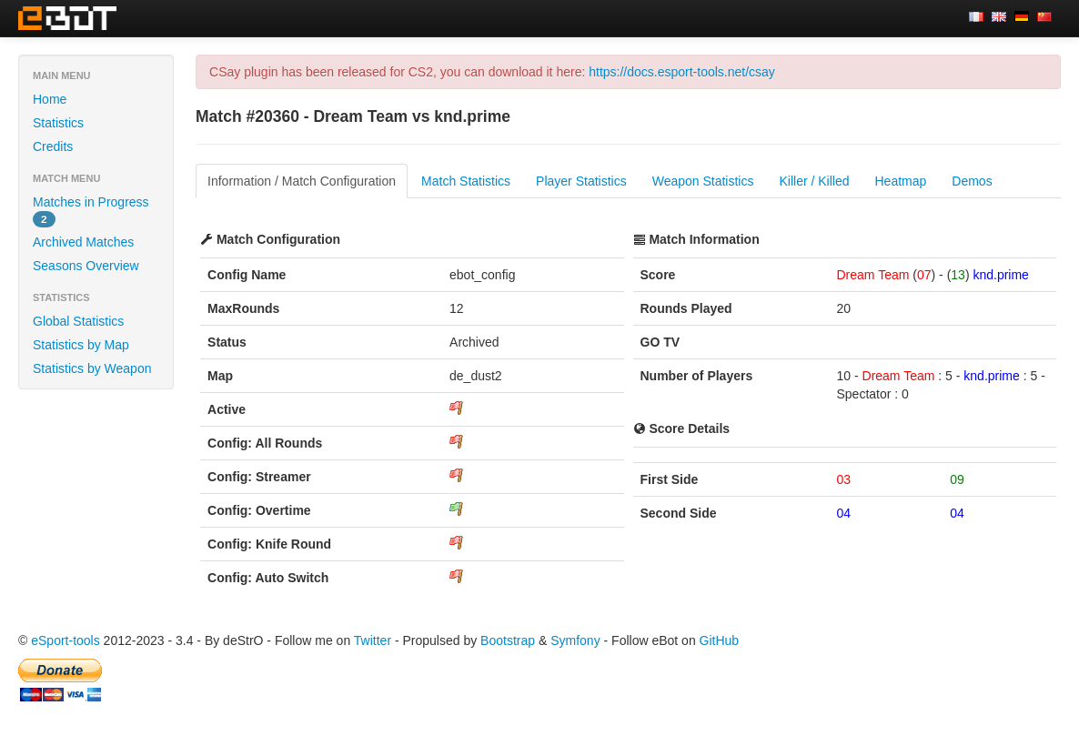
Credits (53, 146)
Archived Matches (83, 242)
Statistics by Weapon (92, 368)
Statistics (58, 123)
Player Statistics (581, 181)
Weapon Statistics (703, 181)
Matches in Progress (91, 211)
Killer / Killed (814, 181)
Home (49, 99)
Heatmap (901, 181)
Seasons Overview (86, 265)
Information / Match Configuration (301, 181)
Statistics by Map (81, 345)
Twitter (372, 640)
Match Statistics (465, 181)
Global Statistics (78, 321)
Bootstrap (507, 640)
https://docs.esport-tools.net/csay (682, 72)
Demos (972, 181)
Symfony (575, 640)
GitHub (720, 640)
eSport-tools (65, 640)
